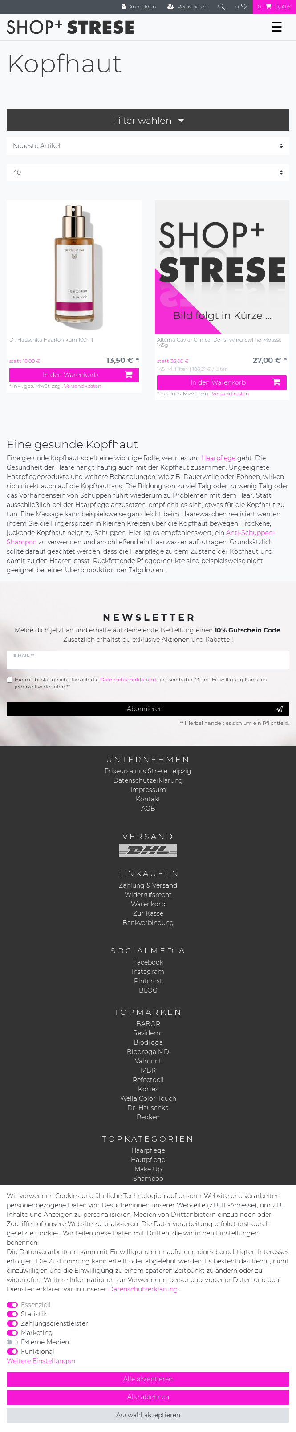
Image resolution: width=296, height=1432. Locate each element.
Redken (148, 1117)
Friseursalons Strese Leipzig (148, 771)
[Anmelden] (139, 7)
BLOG (148, 990)
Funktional (37, 1352)
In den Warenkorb (87, 375)
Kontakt (148, 799)
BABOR (148, 1024)
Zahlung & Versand (148, 885)
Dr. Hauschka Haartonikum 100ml (51, 340)
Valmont (148, 1061)
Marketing (37, 1333)
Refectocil (148, 1080)
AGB (148, 808)
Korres (148, 1089)
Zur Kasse (148, 913)
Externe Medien (45, 1342)
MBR (148, 1070)
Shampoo (148, 1179)
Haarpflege (218, 458)
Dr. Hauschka (148, 1108)
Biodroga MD (148, 1052)
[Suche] (222, 7)
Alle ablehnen (148, 1397)
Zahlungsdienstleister (54, 1323)
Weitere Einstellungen (41, 1361)
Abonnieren (205, 709)
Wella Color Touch (148, 1098)
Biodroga (148, 1042)
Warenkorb (148, 904)
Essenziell (36, 1305)
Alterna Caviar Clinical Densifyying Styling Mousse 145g (219, 342)
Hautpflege (148, 1160)
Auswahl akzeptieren (148, 1415)
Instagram (148, 972)
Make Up (148, 1169)
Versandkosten (82, 386)
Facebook (148, 962)
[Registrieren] (187, 7)
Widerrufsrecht (148, 895)
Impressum (148, 790)
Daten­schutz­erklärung (143, 1289)
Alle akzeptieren (148, 1379)
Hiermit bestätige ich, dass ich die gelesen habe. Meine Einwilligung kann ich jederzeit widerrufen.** (141, 683)
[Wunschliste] (242, 7)
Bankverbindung (148, 923)
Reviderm (148, 1033)
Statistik (34, 1314)
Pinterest (148, 981)
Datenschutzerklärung (148, 780)
